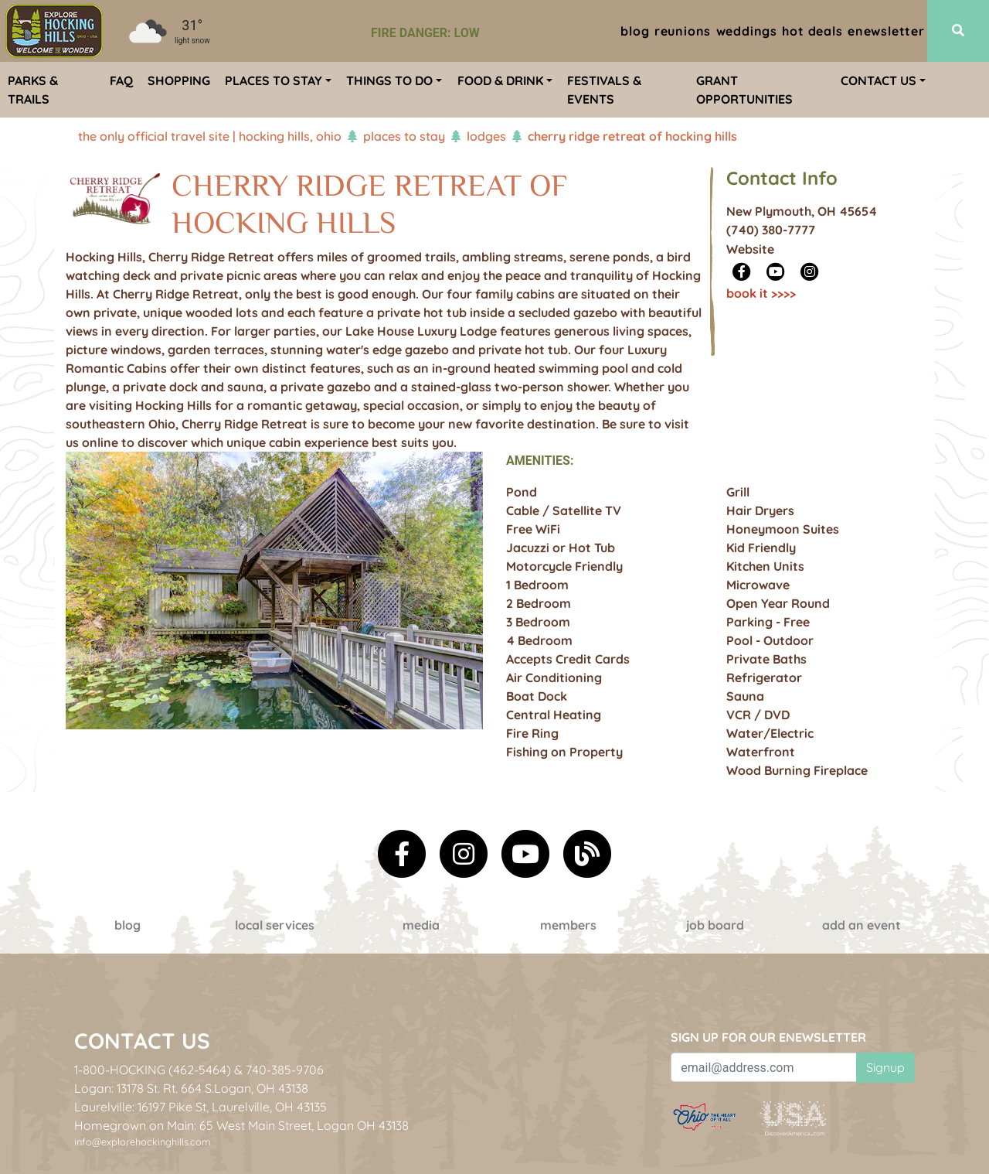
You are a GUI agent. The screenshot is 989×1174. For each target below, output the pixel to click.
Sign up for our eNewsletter (768, 1037)
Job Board (715, 925)
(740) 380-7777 (770, 229)
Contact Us (142, 1040)
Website (750, 249)
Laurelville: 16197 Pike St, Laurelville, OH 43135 (200, 1106)
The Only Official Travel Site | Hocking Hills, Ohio (210, 136)
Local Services (274, 925)
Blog (127, 925)
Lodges (486, 136)
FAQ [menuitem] (121, 80)
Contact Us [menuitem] (878, 80)
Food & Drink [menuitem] (500, 80)
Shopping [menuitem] (179, 80)
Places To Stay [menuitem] (273, 80)
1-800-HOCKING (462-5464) (152, 1069)
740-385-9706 (285, 1069)
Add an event (861, 925)
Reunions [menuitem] (682, 31)
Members (568, 925)
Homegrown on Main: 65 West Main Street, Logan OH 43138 (241, 1125)
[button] (97, 622)
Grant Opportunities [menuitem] (744, 90)
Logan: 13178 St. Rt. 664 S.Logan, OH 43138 (191, 1088)
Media (421, 925)
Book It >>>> (761, 293)
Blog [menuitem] (634, 31)
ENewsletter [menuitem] (886, 31)
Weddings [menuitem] (746, 31)
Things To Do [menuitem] (389, 80)
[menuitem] (54, 31)
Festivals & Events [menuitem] (604, 90)
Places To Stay (404, 136)
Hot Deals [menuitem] (812, 31)
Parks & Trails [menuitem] (33, 90)
